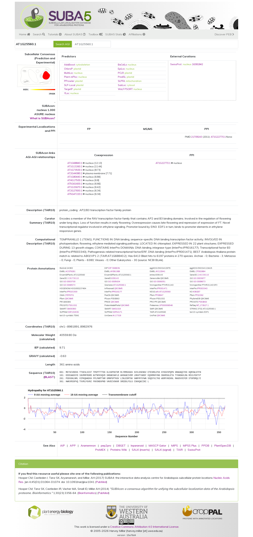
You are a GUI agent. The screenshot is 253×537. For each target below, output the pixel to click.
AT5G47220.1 (74, 194)
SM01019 (116, 309)
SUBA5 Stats (115, 34)
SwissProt (175, 64)
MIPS (174, 445)
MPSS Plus (189, 445)
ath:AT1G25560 (163, 291)
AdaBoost (69, 64)
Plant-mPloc (70, 76)
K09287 (196, 291)
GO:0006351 (159, 281)
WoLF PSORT (125, 89)
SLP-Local (69, 85)
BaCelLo (122, 64)
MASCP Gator (157, 445)
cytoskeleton (83, 64)
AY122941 (160, 271)
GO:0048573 (69, 285)
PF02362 (199, 295)
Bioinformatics (87, 493)
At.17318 (117, 315)
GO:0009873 (199, 281)
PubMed (101, 482)
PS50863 (203, 302)
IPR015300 (72, 291)
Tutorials (55, 34)
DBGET (121, 445)
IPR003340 (202, 288)
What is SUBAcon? (42, 118)
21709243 (196, 136)
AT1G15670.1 (74, 187)
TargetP (68, 89)
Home (24, 34)
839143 (115, 278)
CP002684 (200, 271)
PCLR (121, 72)
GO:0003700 (69, 281)
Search (39, 34)
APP (73, 445)
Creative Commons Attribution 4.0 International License (144, 526)
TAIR (179, 449)
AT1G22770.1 (218, 136)
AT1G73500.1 (74, 169)
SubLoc (122, 85)
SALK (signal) (163, 449)
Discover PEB (224, 34)
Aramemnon (88, 445)
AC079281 (70, 271)
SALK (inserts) (141, 449)
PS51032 (72, 305)
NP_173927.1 (202, 305)
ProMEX (100, 449)
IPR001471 (162, 288)
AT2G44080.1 (74, 173)
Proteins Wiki (118, 449)
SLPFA (121, 81)
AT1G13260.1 (74, 166)
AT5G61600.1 (74, 183)
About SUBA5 (75, 34)
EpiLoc (121, 68)
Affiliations (137, 34)
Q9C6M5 (118, 288)
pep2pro (106, 445)
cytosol (131, 85)
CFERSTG (69, 295)
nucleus (132, 64)
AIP (62, 445)
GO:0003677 (199, 278)
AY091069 (115, 271)
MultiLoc (68, 72)
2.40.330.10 (203, 275)
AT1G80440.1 (74, 176)
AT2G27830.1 (74, 190)
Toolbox (95, 34)
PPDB (205, 445)
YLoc (66, 93)
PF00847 (159, 295)
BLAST (49, 377)
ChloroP (68, 68)
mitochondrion (133, 81)
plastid (77, 68)
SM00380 (71, 309)
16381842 (197, 64)
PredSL (122, 76)
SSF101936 (73, 312)
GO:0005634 (114, 281)
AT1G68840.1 (74, 163)
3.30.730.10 (73, 278)
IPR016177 (117, 291)
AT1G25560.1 (119, 285)
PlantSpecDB (222, 445)
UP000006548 (166, 305)
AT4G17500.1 (74, 180)
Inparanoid (137, 445)
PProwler (69, 81)
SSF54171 (117, 312)
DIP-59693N (114, 268)
